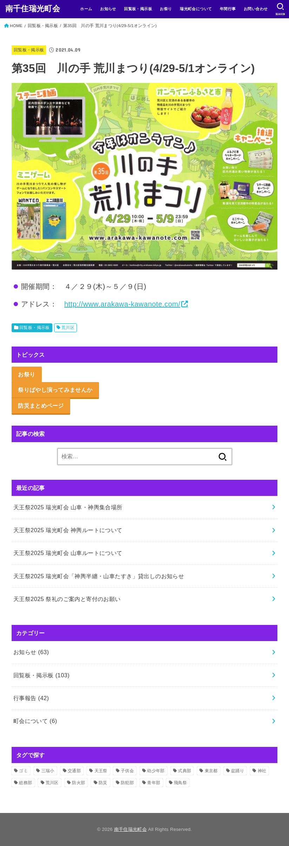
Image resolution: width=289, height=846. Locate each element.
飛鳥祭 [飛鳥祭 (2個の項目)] (180, 782)
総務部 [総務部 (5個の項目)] (25, 782)
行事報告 (31, 698)
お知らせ (108, 9)
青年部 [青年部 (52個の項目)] (153, 782)
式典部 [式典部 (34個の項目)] (184, 770)
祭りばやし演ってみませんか (55, 390)
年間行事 (228, 9)
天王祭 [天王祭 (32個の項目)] (100, 770)
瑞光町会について (196, 9)
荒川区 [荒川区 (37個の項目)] (52, 782)
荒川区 (67, 327)
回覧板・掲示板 (138, 9)
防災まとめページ (41, 405)
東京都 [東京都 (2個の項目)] (211, 770)
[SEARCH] (280, 9)
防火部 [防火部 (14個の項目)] (78, 782)
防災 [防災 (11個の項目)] (103, 782)
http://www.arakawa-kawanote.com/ (122, 304)
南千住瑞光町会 (32, 8)
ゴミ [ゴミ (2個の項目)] (23, 770)
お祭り (166, 9)
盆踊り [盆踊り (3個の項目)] (237, 770)
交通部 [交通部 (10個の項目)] (74, 770)
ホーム (86, 9)
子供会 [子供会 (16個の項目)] (127, 770)
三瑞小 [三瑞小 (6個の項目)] (47, 770)
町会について (35, 721)
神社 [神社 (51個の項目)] (262, 770)
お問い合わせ (256, 9)
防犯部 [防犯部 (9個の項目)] (127, 782)
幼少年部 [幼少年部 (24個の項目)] (155, 770)
